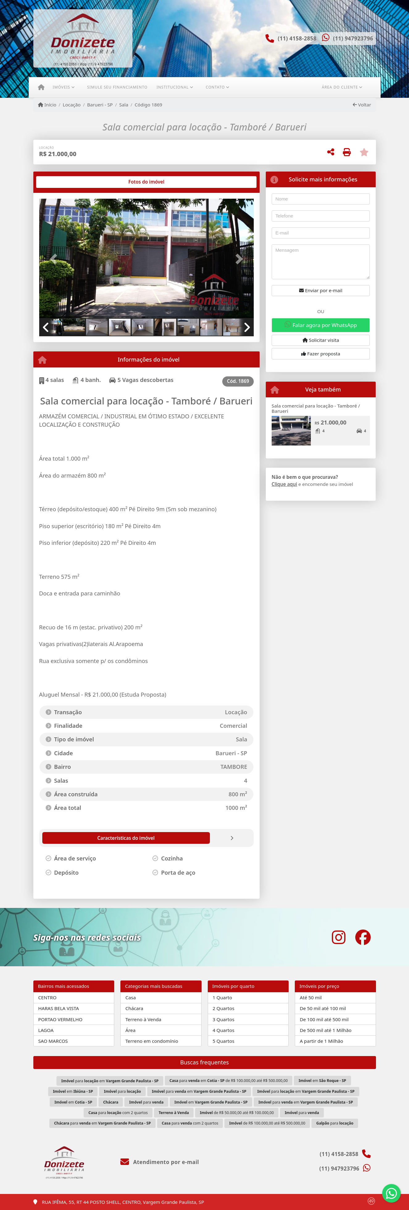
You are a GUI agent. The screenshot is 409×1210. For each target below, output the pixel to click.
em (322, 1080)
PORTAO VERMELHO (60, 1019)
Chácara (134, 1008)
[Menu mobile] (41, 87)
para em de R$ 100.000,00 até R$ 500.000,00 (228, 1080)
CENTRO (47, 997)
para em (110, 1081)
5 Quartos (224, 1041)
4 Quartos (224, 1030)
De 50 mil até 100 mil (323, 1008)
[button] (55, 259)
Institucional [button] (173, 87)
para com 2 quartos (118, 1112)
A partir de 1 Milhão (321, 1041)
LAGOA (46, 1030)
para (122, 1091)
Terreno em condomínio (151, 1041)
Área (130, 1030)
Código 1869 (148, 105)
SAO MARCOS (53, 1041)
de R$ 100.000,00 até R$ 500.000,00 (267, 1123)
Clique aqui (284, 484)
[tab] (58, 182)
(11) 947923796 (353, 38)
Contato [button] (215, 87)
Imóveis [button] (61, 87)
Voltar (362, 105)
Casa (130, 997)
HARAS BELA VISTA (58, 1008)
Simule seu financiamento (117, 87)
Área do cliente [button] (340, 87)
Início (47, 105)
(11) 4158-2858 (297, 38)
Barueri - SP (100, 105)
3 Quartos (224, 1019)
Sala (123, 105)
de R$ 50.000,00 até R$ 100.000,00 (237, 1112)
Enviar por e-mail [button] (320, 290)
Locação (72, 105)
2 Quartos (224, 1008)
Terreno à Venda (143, 1019)
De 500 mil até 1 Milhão (325, 1030)
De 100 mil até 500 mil (324, 1019)
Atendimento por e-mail (159, 1162)
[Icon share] (338, 937)
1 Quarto (222, 997)
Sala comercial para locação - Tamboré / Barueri (316, 408)
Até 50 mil (311, 997)
